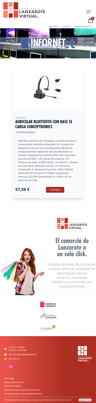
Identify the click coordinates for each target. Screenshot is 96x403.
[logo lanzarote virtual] (24, 10)
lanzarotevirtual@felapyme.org (23, 354)
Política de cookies (12, 386)
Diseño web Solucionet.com (44, 400)
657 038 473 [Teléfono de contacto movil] (14, 359)
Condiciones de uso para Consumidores (22, 390)
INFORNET (66, 26)
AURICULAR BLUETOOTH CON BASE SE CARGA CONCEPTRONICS (83, 26)
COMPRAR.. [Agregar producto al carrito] (55, 189)
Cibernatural (65, 400)
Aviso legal (9, 378)
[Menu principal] (88, 11)
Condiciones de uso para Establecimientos (23, 393)
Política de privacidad (14, 382)
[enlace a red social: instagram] (11, 369)
